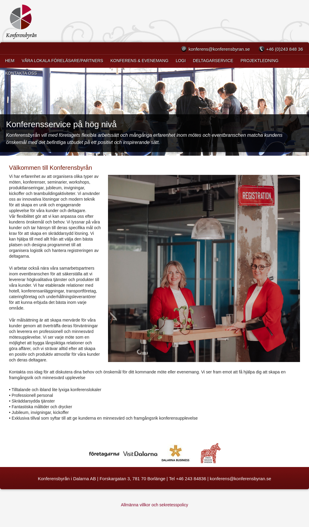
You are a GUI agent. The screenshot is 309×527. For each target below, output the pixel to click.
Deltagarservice (213, 60)
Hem (9, 60)
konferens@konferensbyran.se (219, 49)
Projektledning (260, 60)
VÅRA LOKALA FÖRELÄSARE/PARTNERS (62, 60)
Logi (181, 60)
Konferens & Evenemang (139, 60)
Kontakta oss (21, 73)
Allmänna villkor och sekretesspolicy (154, 504)
